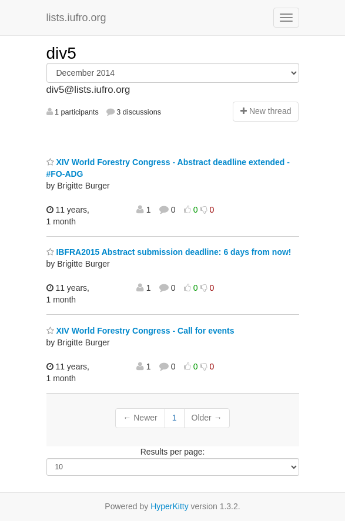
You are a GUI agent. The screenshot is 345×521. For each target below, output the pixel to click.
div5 (61, 53)
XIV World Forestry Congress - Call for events (140, 330)
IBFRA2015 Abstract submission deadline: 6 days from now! (169, 252)
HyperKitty (169, 506)
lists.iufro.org (76, 17)
